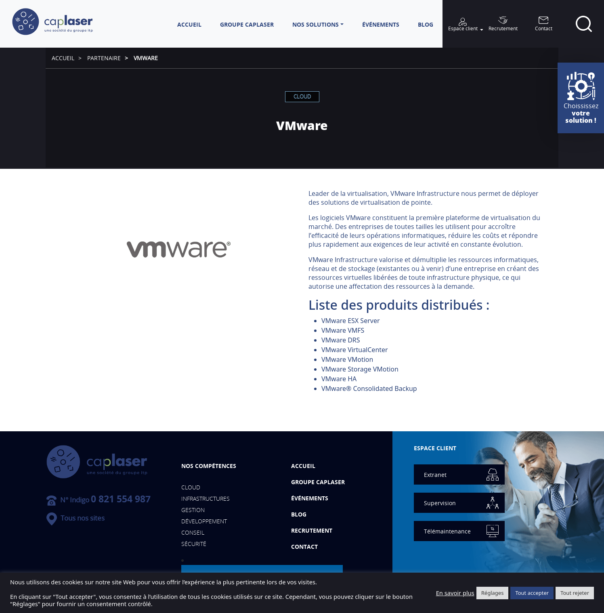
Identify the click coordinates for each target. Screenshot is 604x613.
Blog (298, 514)
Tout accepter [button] (532, 592)
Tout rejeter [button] (574, 592)
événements (309, 498)
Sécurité (193, 544)
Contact (304, 546)
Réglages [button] (492, 592)
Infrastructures (205, 498)
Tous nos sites (75, 518)
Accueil (63, 58)
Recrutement (311, 530)
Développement (204, 521)
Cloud (302, 96)
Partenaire (104, 58)
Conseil (192, 532)
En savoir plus (455, 592)
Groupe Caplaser (318, 482)
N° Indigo (98, 499)
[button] (318, 24)
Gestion (193, 510)
